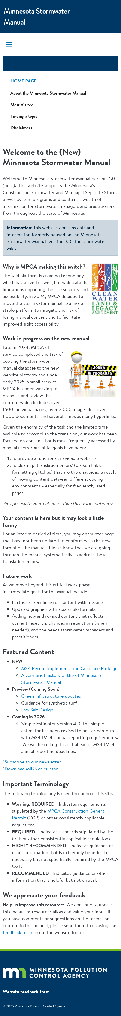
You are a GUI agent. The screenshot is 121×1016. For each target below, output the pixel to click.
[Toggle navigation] (9, 44)
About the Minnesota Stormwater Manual (48, 93)
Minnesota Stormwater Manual (37, 16)
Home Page (23, 81)
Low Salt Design (37, 710)
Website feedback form (26, 991)
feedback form (17, 932)
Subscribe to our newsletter (33, 762)
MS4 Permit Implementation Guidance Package (69, 668)
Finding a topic (23, 116)
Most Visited (21, 104)
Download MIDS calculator (31, 769)
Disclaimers (21, 127)
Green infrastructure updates (51, 696)
